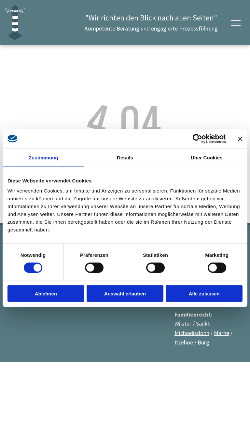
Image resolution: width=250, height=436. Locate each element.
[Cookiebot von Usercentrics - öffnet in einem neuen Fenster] (197, 138)
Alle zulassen (204, 293)
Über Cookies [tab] (207, 157)
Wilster (182, 323)
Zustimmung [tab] (43, 157)
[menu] (235, 23)
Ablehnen (46, 293)
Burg (203, 342)
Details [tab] (125, 157)
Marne (221, 333)
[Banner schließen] (240, 138)
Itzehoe (183, 342)
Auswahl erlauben (125, 293)
